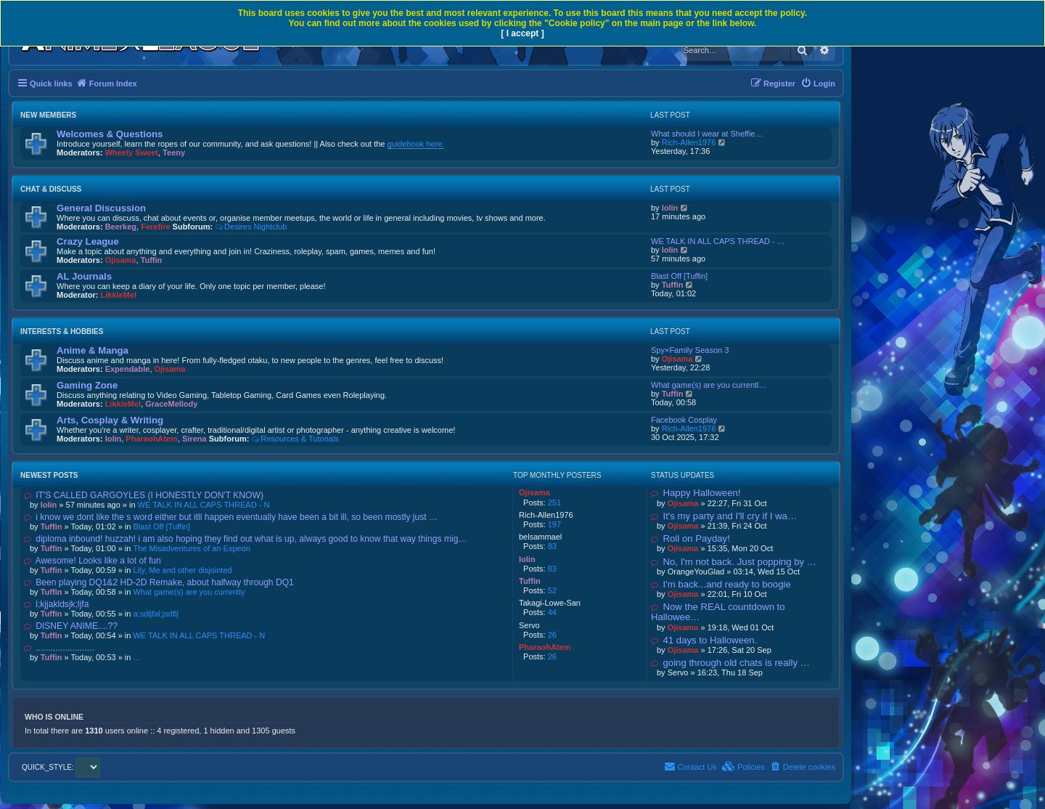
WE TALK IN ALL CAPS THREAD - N (204, 504)
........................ (59, 648)
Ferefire (155, 226)
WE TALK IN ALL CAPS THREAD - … (718, 241)
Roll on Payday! (690, 538)
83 (552, 546)
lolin (670, 207)
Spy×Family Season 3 (690, 350)
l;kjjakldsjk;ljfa (56, 604)
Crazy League (88, 241)
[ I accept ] (522, 33)
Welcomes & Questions (110, 134)
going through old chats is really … (730, 662)
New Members (48, 115)
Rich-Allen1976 (689, 142)
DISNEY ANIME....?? (71, 626)
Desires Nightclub (251, 226)
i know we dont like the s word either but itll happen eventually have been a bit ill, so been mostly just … (231, 517)
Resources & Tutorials (294, 438)
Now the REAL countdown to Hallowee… (718, 611)
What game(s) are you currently (189, 592)
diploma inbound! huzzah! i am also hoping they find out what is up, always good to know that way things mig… (245, 539)
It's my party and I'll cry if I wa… (724, 516)
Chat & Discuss (50, 189)
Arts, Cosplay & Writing (110, 420)
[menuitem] (817, 83)
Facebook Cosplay (684, 419)
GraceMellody (171, 403)
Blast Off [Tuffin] (679, 276)
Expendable (127, 369)
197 (554, 524)
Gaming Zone (87, 385)
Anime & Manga (92, 350)
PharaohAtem (152, 438)
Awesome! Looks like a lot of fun (92, 561)
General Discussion (101, 208)
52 (552, 590)
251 (554, 502)
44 (552, 612)
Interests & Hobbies (61, 332)
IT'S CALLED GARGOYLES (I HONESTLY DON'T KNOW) (143, 495)
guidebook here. (416, 143)
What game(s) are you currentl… (709, 385)
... (136, 657)
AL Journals (84, 276)
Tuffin (152, 260)
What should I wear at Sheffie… (707, 133)
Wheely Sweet (131, 152)
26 (552, 634)
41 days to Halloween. (704, 640)
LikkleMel (119, 294)
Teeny (174, 152)
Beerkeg (120, 226)
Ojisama (120, 260)
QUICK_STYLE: (61, 767)
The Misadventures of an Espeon (191, 548)
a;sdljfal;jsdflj (155, 613)
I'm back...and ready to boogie (721, 584)
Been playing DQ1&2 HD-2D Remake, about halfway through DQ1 (159, 582)
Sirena (194, 438)
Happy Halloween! (696, 492)
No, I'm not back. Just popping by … (733, 561)
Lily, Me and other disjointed (182, 570)
